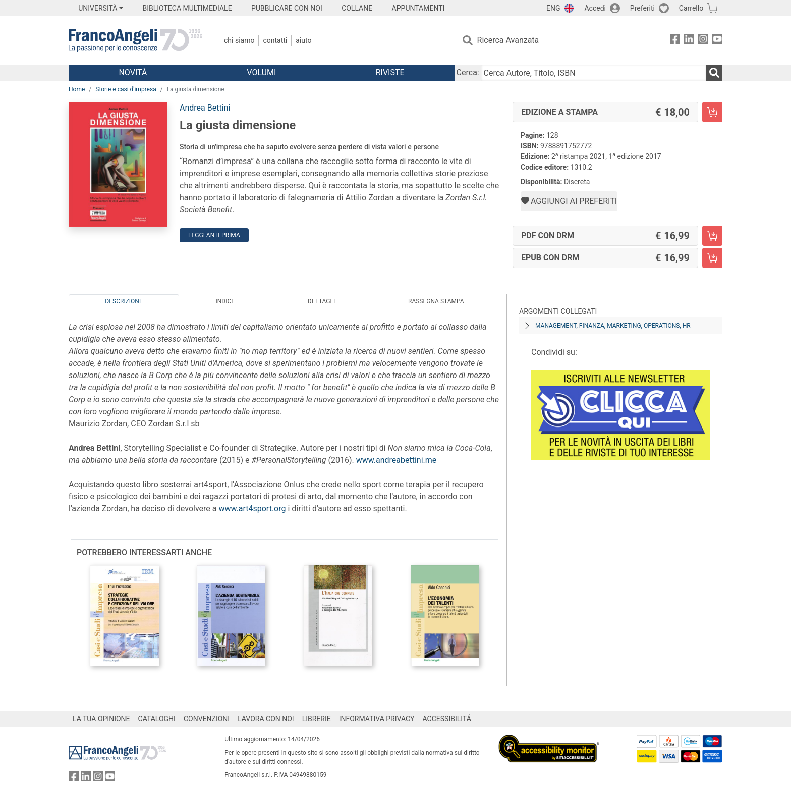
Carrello (691, 8)
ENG (553, 8)
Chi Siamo (239, 40)
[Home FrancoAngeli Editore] (135, 40)
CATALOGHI (157, 719)
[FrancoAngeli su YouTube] (717, 40)
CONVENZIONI (207, 719)
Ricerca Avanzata (508, 40)
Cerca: (468, 72)
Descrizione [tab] (123, 301)
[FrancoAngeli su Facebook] (675, 40)
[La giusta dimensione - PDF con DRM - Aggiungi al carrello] (712, 236)
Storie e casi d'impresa (125, 89)
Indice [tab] (225, 301)
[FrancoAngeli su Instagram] (703, 40)
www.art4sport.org (252, 508)
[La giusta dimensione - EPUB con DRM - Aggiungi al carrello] (712, 258)
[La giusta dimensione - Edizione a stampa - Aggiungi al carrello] (712, 112)
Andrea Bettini (205, 108)
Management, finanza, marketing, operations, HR (613, 325)
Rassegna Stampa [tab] (436, 301)
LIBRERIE (316, 719)
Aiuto (303, 40)
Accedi (595, 8)
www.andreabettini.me (396, 460)
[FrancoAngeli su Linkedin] (689, 40)
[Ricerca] (714, 73)
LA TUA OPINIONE (101, 719)
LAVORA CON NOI (266, 719)
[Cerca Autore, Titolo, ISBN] (593, 73)
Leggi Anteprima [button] (214, 235)
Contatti (275, 40)
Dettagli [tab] (321, 301)
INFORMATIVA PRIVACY (377, 719)
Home (77, 89)
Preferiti (642, 8)
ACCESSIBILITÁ (447, 719)
